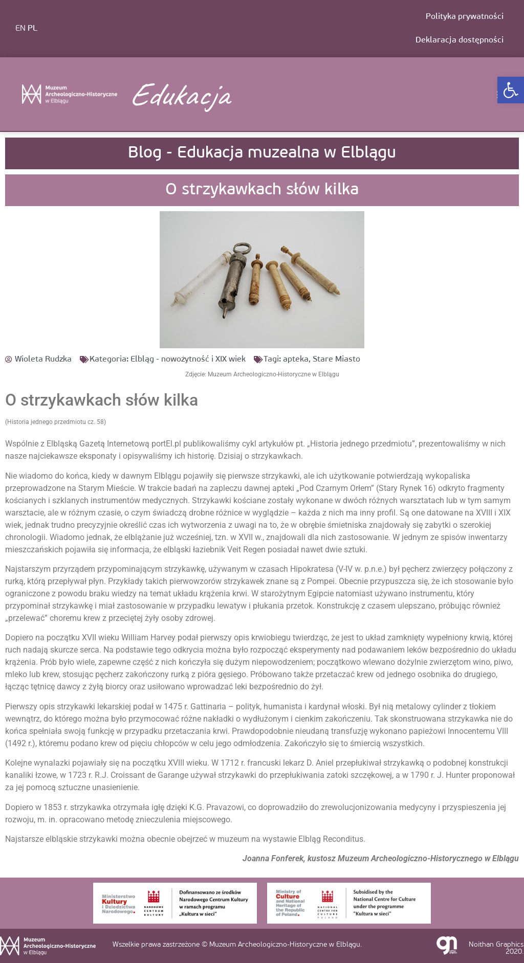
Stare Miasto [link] (336, 359)
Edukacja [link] (178, 94)
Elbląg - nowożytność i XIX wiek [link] (188, 359)
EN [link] (20, 29)
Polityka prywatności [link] (465, 17)
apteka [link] (296, 359)
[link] (510, 90)
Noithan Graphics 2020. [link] (496, 948)
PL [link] (32, 29)
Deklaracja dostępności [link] (460, 40)
